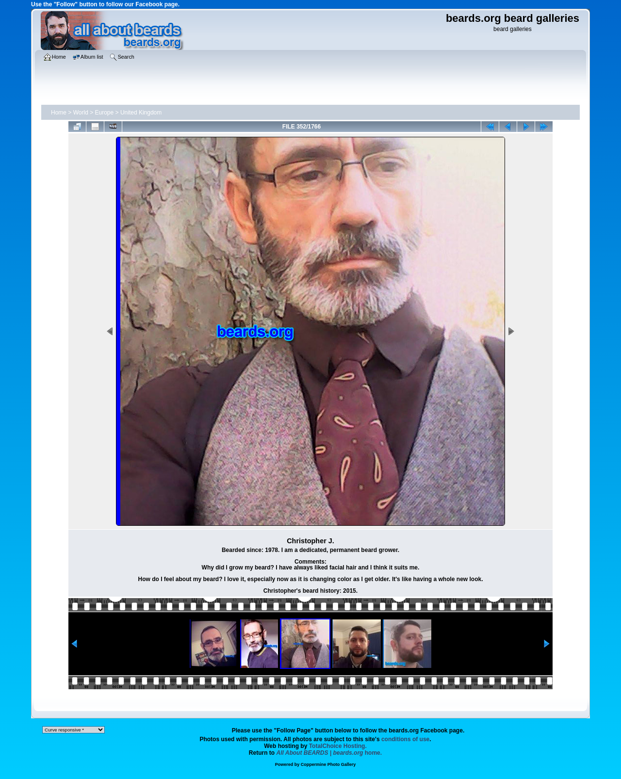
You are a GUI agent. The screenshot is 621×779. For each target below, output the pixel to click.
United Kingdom (141, 112)
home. (329, 752)
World (80, 112)
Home (58, 112)
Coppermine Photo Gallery (328, 764)
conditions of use (405, 739)
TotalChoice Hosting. (338, 746)
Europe (104, 112)
